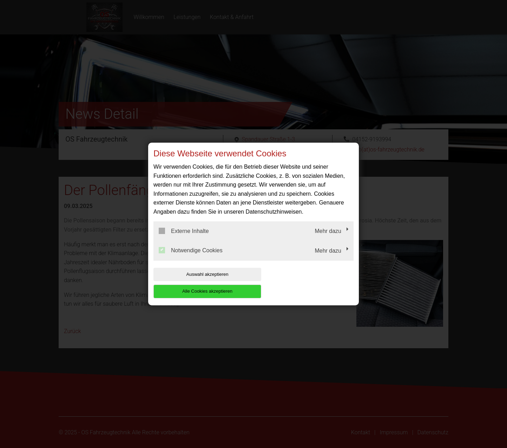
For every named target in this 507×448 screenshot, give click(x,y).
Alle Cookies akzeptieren (308, 282)
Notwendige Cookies (191, 259)
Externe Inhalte (184, 239)
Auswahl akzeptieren (198, 282)
